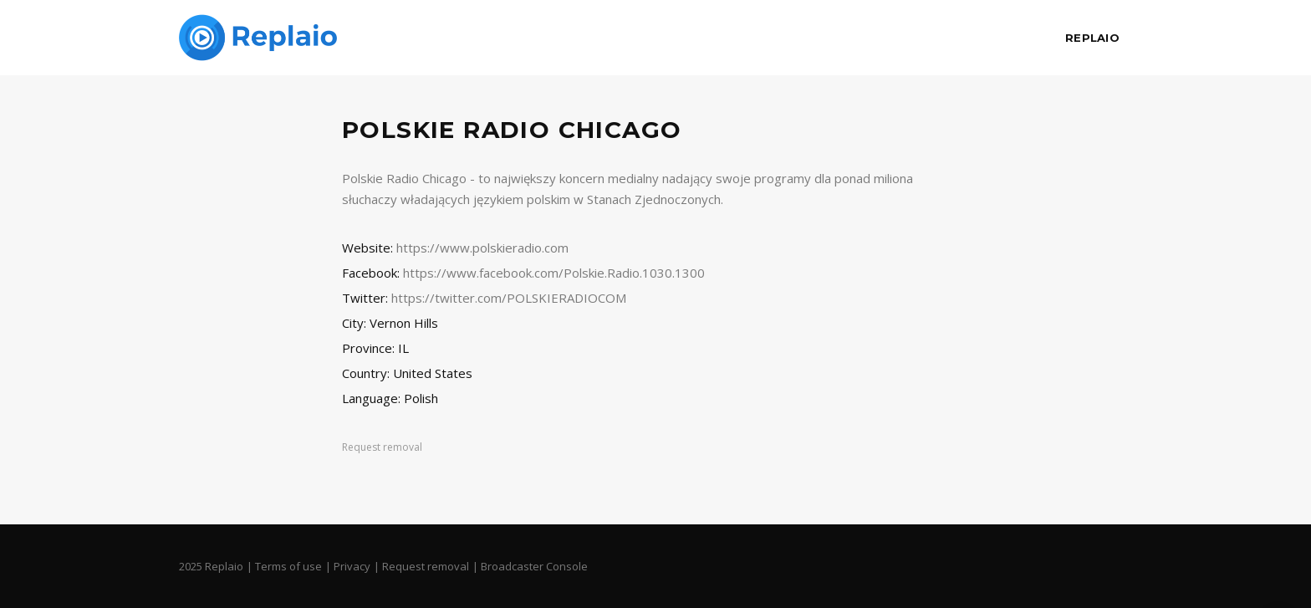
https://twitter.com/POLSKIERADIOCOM (508, 297)
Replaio (1092, 37)
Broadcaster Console (534, 566)
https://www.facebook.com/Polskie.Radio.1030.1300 (554, 272)
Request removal (382, 447)
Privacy (352, 566)
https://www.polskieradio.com (482, 247)
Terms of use (288, 566)
